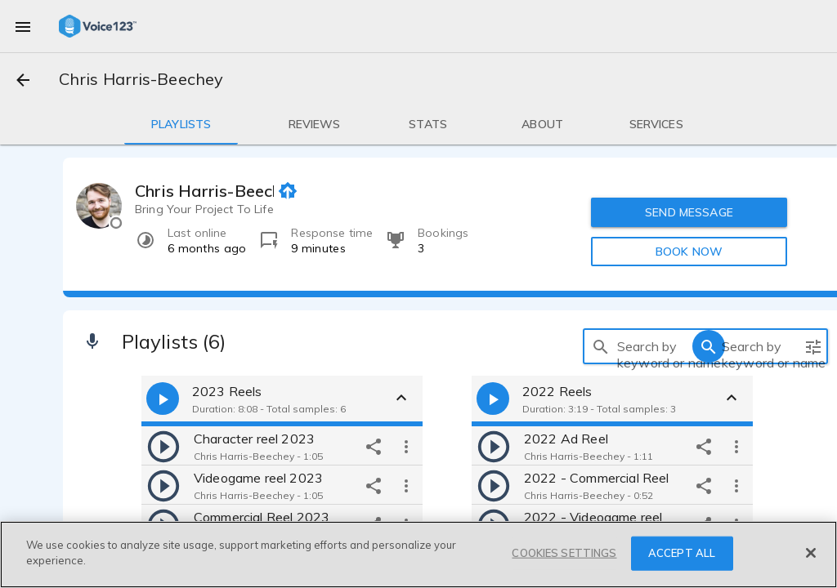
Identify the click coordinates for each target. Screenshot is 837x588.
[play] (163, 446)
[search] (600, 346)
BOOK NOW (689, 251)
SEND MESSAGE (689, 212)
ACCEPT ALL (681, 552)
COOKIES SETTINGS (564, 552)
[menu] (23, 26)
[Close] (811, 553)
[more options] (406, 446)
